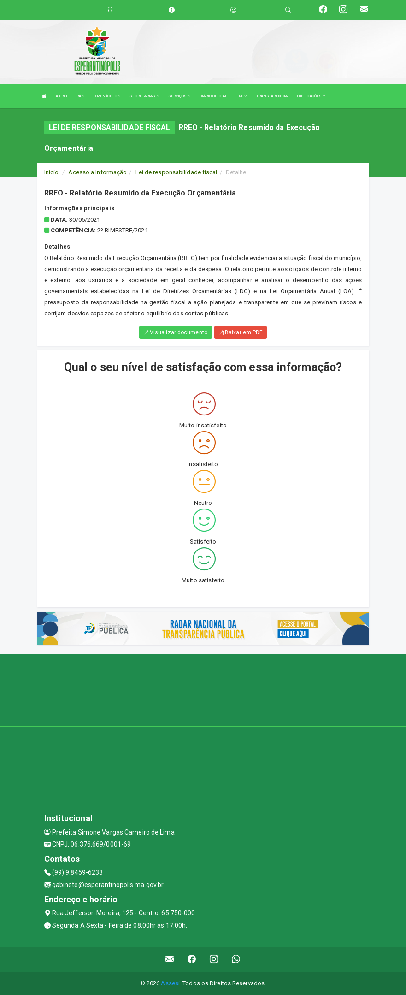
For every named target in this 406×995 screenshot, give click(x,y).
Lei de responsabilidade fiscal (176, 172)
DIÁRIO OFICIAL (213, 96)
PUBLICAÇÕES (311, 96)
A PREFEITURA (70, 96)
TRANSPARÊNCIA (272, 96)
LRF (241, 96)
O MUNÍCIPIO (107, 96)
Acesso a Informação (97, 172)
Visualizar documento (175, 332)
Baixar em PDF (241, 332)
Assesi (170, 983)
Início (51, 172)
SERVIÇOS (179, 96)
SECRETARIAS (144, 96)
